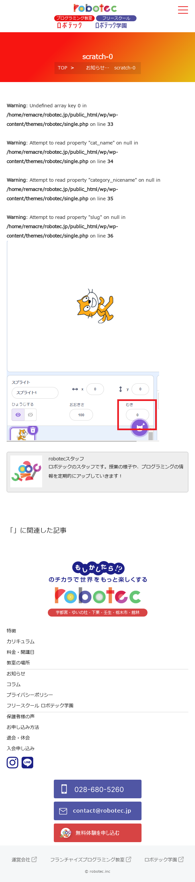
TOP (62, 67)
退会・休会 (18, 738)
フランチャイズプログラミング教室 (87, 859)
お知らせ (95, 67)
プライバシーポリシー (30, 695)
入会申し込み (21, 748)
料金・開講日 (21, 652)
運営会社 (21, 859)
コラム (14, 684)
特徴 (11, 631)
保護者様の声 (21, 716)
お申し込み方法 (23, 727)
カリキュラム (21, 641)
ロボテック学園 (161, 859)
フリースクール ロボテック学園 (40, 705)
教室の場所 (18, 662)
